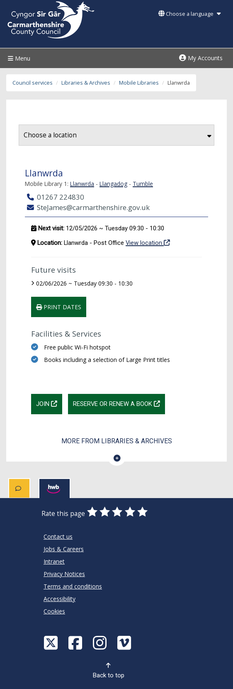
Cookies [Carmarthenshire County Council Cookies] (54, 611)
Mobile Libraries (139, 82)
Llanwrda (82, 184)
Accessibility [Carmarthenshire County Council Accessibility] (59, 599)
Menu (18, 58)
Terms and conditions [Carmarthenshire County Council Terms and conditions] (73, 586)
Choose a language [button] (189, 13)
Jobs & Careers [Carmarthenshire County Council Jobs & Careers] (64, 549)
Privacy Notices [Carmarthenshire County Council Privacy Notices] (64, 574)
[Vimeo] (125, 642)
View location (148, 242)
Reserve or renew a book (119, 403)
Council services (32, 82)
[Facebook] (76, 642)
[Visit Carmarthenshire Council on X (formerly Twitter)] (51, 642)
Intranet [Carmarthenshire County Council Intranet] (54, 561)
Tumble (143, 184)
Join (49, 403)
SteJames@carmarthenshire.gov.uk (88, 207)
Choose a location (117, 135)
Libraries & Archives (85, 82)
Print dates (58, 307)
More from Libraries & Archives (116, 441)
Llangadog (113, 184)
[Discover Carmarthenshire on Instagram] (100, 642)
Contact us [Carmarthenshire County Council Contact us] (58, 536)
